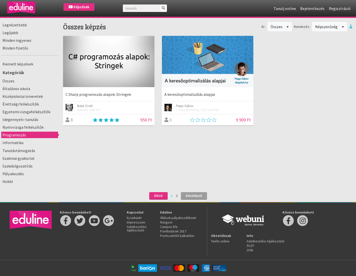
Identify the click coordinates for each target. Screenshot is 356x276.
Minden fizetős (15, 48)
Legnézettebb (14, 24)
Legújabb (10, 32)
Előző (158, 195)
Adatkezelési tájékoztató (136, 228)
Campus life (169, 226)
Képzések (79, 6)
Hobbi (7, 181)
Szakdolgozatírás (17, 166)
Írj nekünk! (134, 218)
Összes (8, 80)
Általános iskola (16, 88)
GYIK (250, 250)
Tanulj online (285, 8)
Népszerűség (329, 26)
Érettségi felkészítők (20, 104)
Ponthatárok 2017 (173, 231)
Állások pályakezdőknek (178, 218)
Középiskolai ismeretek (22, 96)
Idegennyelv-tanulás (20, 119)
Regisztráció (340, 8)
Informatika (12, 142)
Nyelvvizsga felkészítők (23, 127)
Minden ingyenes (16, 40)
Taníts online (220, 241)
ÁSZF (250, 245)
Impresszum (136, 222)
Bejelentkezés (312, 8)
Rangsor (166, 222)
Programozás (14, 134)
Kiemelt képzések (17, 63)
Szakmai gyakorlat (18, 158)
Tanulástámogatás (18, 150)
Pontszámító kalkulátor (177, 235)
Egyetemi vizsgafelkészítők (26, 111)
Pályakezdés (13, 173)
